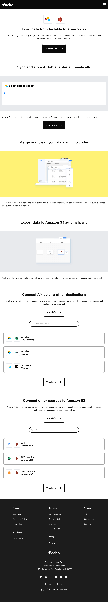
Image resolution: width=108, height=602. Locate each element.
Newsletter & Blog (56, 514)
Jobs (86, 514)
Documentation (55, 519)
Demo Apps (18, 538)
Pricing (52, 543)
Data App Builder (20, 519)
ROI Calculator (55, 528)
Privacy (48, 584)
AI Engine (17, 514)
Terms (59, 584)
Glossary (52, 524)
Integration (17, 524)
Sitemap (87, 524)
